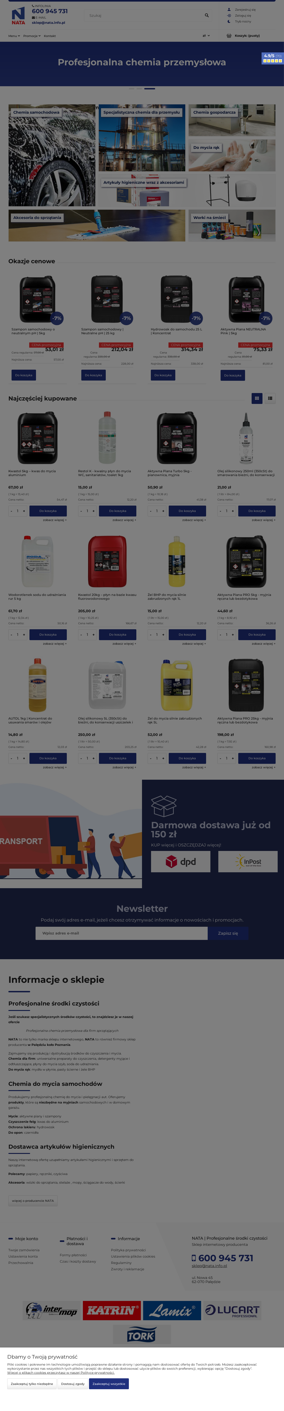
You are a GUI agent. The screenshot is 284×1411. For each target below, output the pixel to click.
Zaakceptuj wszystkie (109, 1384)
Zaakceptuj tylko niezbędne (32, 1384)
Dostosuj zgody (72, 1384)
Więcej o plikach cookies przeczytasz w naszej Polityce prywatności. (61, 1373)
